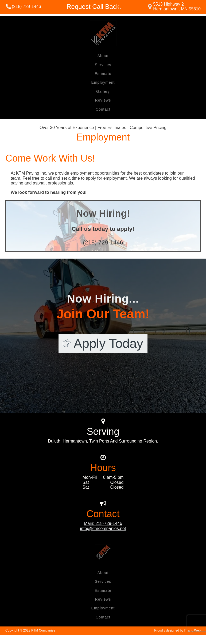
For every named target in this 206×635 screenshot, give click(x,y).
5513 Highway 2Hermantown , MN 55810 (177, 6)
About (103, 56)
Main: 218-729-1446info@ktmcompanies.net (103, 525)
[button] (103, 343)
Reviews (103, 100)
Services (103, 65)
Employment (103, 82)
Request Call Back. (94, 6)
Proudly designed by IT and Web (177, 630)
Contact (103, 109)
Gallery (103, 91)
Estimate (103, 73)
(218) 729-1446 (26, 6)
